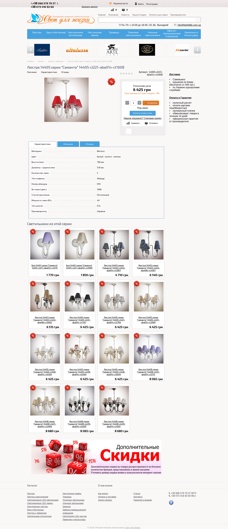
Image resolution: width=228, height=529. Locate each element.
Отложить (153, 119)
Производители (178, 10)
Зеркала (67, 502)
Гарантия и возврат (142, 495)
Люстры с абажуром (55, 57)
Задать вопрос (105, 495)
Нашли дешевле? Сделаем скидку (143, 113)
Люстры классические (37, 492)
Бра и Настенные (35, 505)
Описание (32, 67)
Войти (171, 4)
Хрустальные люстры (37, 502)
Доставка (174, 70)
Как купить (103, 489)
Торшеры (67, 492)
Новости (125, 10)
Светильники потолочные (39, 512)
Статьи (136, 489)
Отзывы (65, 67)
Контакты (137, 492)
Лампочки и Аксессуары (74, 515)
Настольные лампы (72, 489)
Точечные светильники (73, 495)
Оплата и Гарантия (180, 93)
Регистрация (182, 4)
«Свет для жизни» (132, 523)
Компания (113, 10)
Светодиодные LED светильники (42, 495)
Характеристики (49, 67)
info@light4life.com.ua (189, 20)
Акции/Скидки (139, 10)
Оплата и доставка (158, 10)
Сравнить (135, 119)
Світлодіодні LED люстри (75, 512)
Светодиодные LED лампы (40, 499)
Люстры (41, 57)
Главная (102, 10)
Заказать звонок (95, 3)
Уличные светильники (73, 499)
